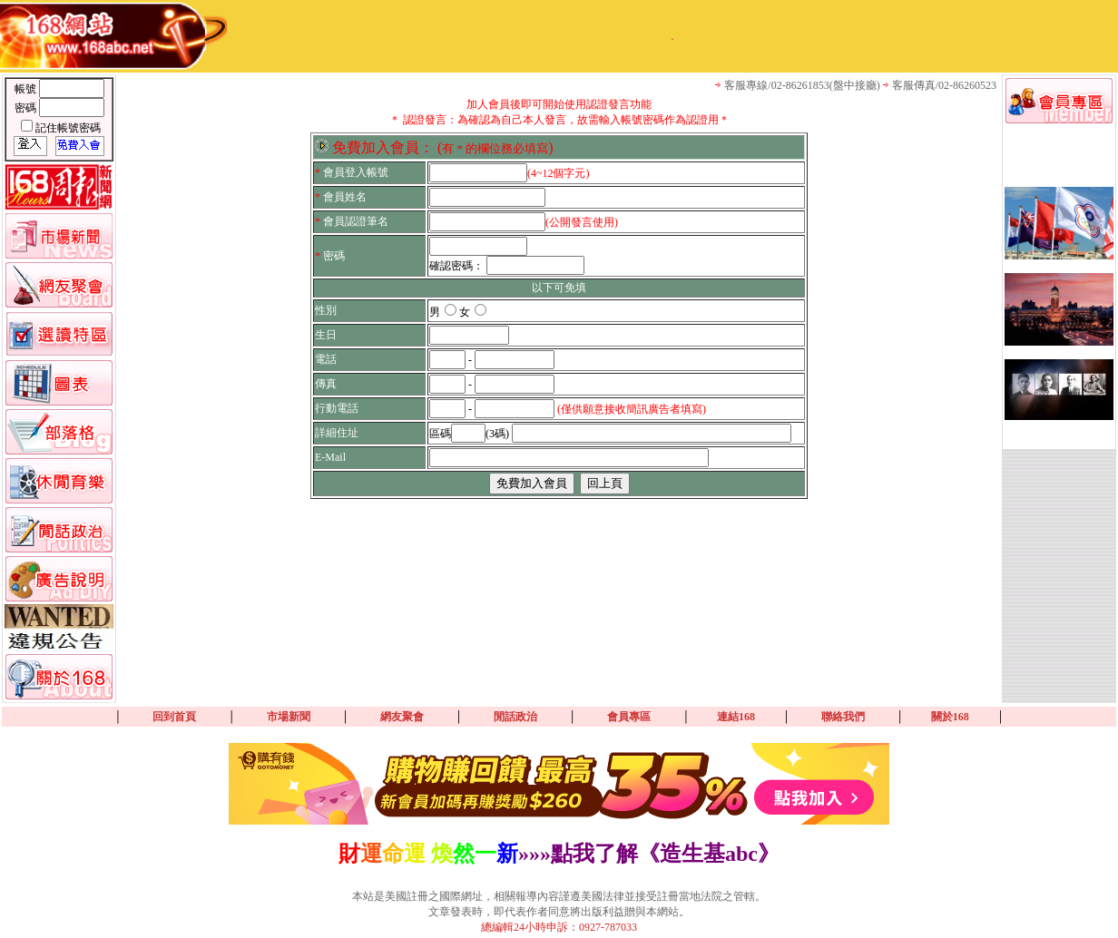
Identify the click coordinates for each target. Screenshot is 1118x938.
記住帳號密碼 (68, 128)
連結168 (736, 716)
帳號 (27, 89)
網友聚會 (402, 716)
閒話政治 (515, 716)
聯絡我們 (843, 716)
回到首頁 (174, 716)
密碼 (27, 108)
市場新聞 (288, 716)
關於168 (950, 716)
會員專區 (629, 716)
